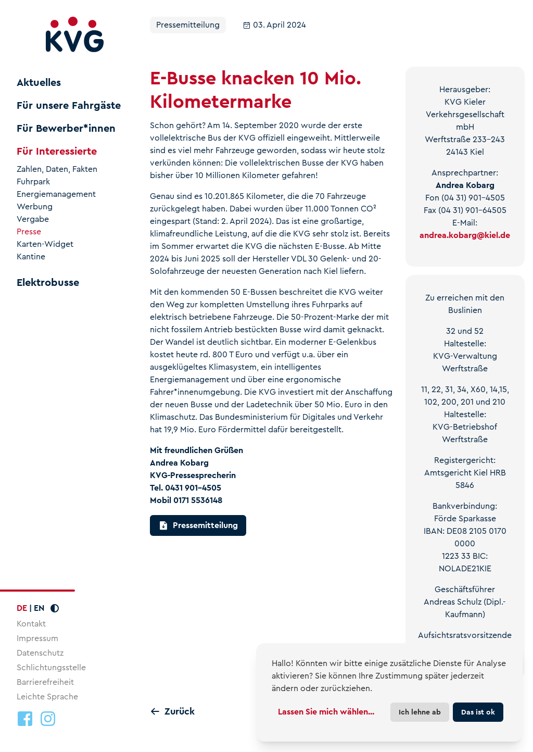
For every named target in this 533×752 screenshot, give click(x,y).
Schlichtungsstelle (51, 667)
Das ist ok (478, 712)
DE (22, 608)
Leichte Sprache (47, 697)
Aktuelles (39, 83)
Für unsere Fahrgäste (69, 106)
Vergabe (33, 219)
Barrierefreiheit (45, 682)
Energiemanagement (56, 194)
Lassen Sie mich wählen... (326, 712)
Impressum (37, 638)
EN (39, 608)
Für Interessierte (57, 151)
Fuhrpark (33, 182)
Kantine (31, 257)
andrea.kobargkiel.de (465, 235)
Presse (29, 232)
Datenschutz (40, 653)
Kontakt (31, 624)
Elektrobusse (48, 283)
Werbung (35, 207)
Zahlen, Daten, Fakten (57, 169)
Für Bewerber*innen (66, 128)
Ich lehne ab (420, 712)
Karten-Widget (45, 244)
